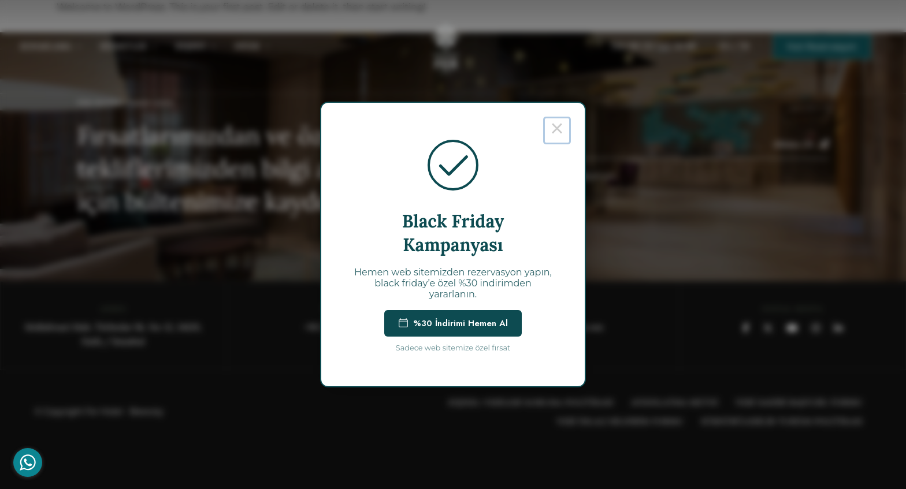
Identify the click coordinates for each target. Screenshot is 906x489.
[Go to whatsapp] (27, 462)
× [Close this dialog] (557, 130)
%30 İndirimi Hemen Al (453, 323)
